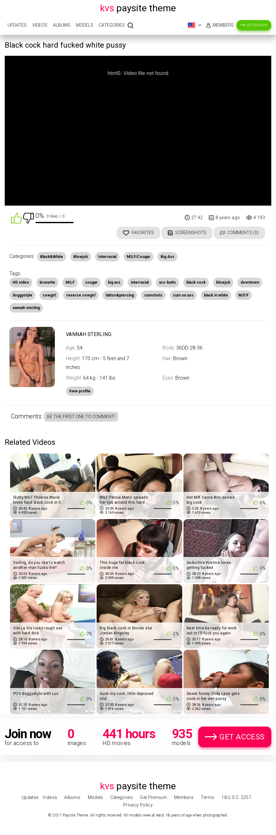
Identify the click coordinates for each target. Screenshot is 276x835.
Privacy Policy (138, 804)
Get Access (242, 737)
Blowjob (80, 257)
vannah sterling (26, 308)
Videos (39, 25)
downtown (250, 282)
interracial (140, 282)
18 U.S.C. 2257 (236, 797)
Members (223, 25)
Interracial (107, 257)
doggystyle (22, 295)
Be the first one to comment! (81, 416)
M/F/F (243, 295)
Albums (61, 25)
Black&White (51, 257)
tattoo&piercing (120, 295)
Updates (17, 25)
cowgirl (49, 295)
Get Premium (257, 25)
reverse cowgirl (80, 295)
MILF (70, 282)
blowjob (223, 282)
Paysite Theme (138, 8)
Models (84, 25)
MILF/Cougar (138, 257)
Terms (207, 797)
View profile (80, 391)
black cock (196, 282)
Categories (112, 25)
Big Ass (167, 257)
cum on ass (183, 295)
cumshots (153, 295)
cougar (91, 282)
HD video (21, 282)
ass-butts (167, 282)
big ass (114, 282)
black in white (216, 295)
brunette (47, 282)
